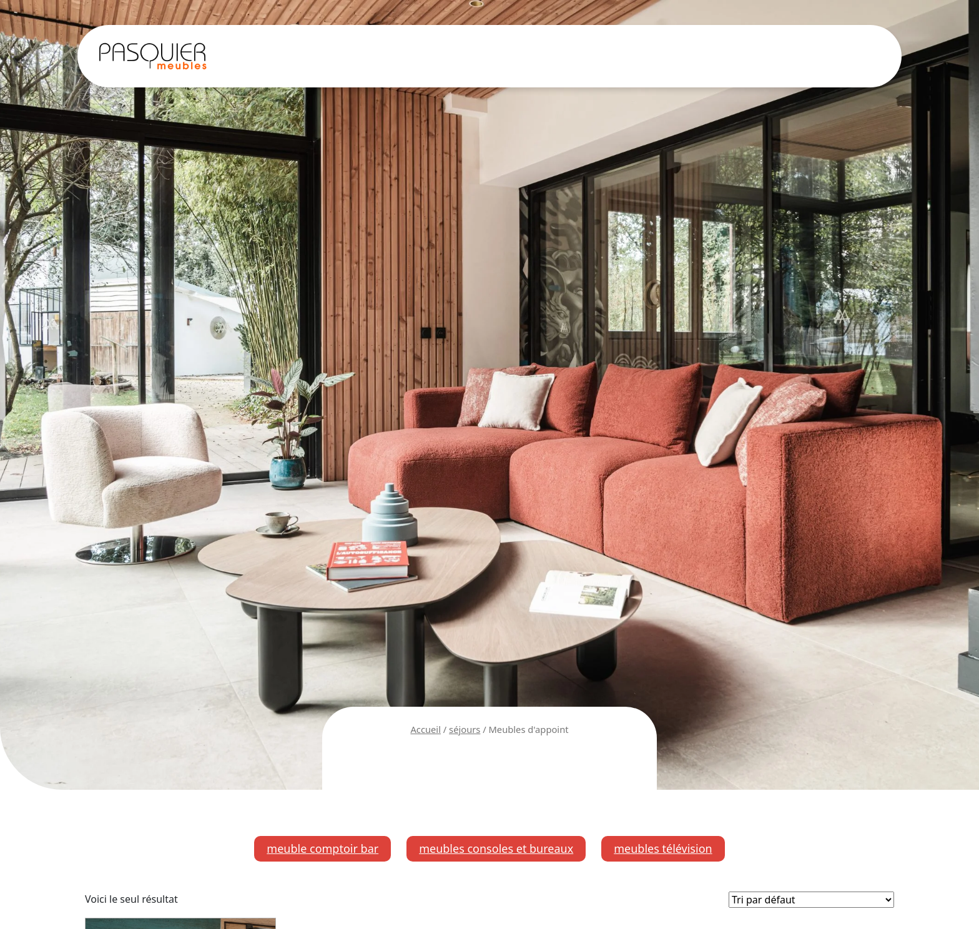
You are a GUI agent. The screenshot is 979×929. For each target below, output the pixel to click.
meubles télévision (663, 848)
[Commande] (811, 900)
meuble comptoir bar (322, 848)
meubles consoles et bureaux (496, 848)
